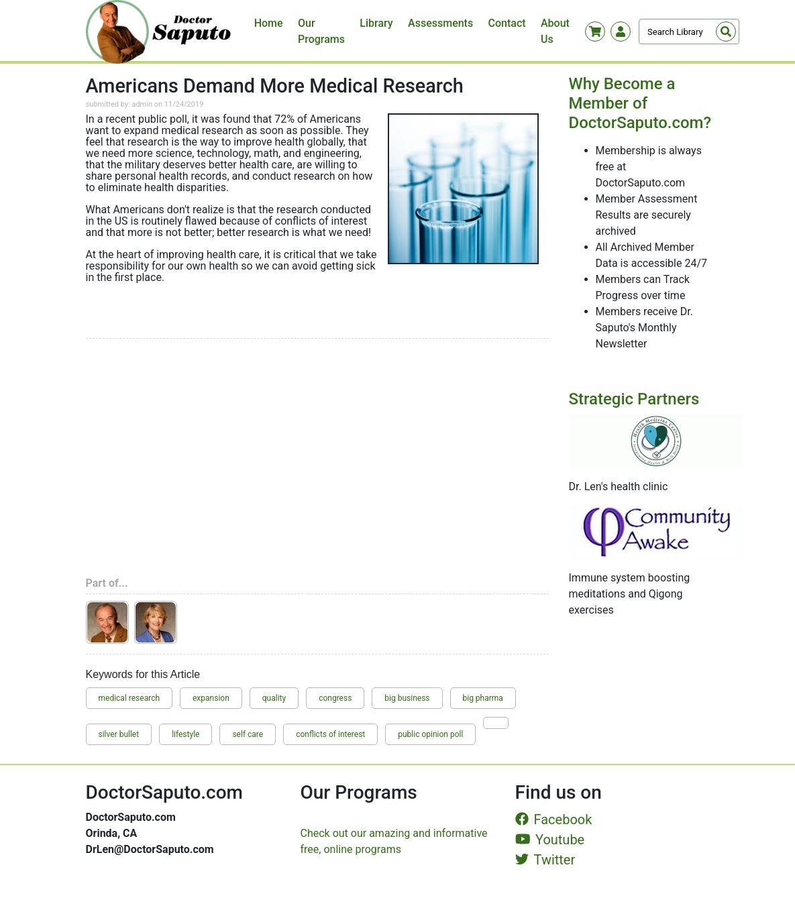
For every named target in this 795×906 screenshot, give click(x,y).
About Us (555, 31)
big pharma (483, 698)
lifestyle (185, 734)
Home (268, 23)
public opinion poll (430, 734)
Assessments (440, 23)
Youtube (550, 840)
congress (335, 698)
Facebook (553, 819)
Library (376, 23)
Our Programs (321, 31)
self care (247, 734)
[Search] (689, 31)
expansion (211, 698)
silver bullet (119, 734)
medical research (129, 698)
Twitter (545, 860)
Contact (507, 23)
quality (274, 698)
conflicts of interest (330, 734)
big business (406, 698)
